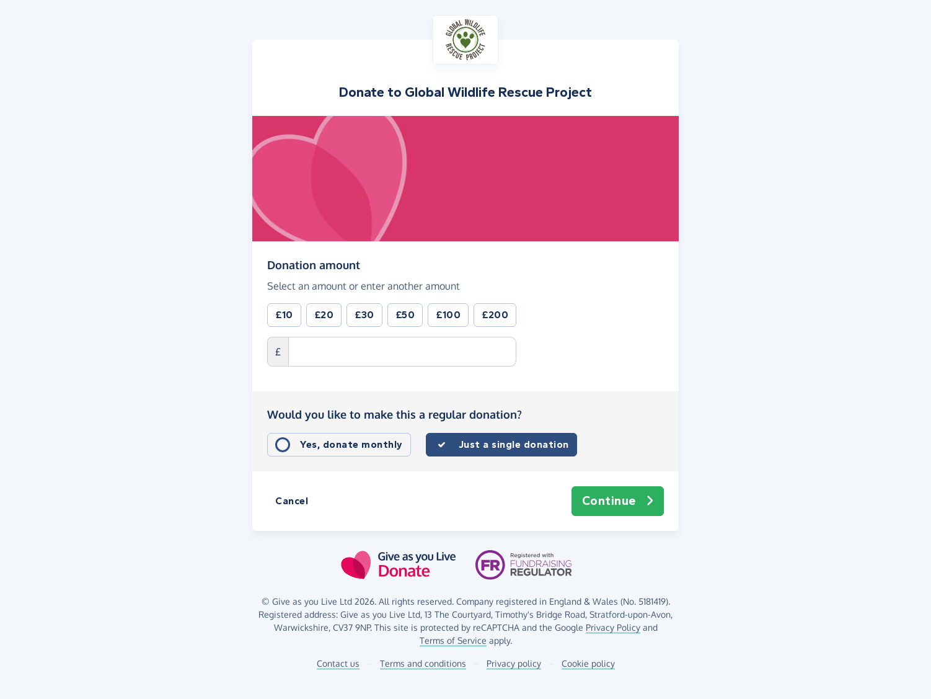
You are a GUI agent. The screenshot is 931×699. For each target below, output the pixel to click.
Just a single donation (514, 444)
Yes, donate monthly (351, 444)
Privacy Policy (613, 627)
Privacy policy (514, 663)
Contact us (338, 663)
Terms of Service (453, 640)
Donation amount (313, 264)
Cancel (291, 501)
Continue (618, 501)
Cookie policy (588, 663)
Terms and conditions (423, 663)
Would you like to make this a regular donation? (394, 414)
